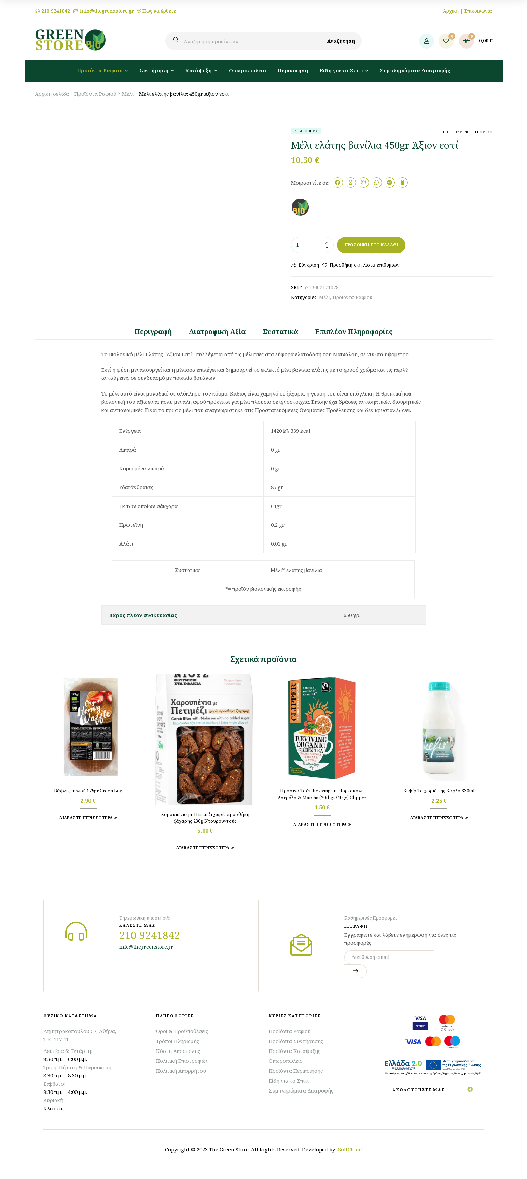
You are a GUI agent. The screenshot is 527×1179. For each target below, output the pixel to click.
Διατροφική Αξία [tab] (217, 331)
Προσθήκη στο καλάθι (371, 245)
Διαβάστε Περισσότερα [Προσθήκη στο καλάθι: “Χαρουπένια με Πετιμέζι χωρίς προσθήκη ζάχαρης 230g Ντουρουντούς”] (203, 848)
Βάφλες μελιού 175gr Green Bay (88, 791)
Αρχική (451, 11)
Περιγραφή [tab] (153, 331)
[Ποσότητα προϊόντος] (312, 245)
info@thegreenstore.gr (107, 11)
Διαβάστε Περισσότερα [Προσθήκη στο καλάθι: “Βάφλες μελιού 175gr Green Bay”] (86, 818)
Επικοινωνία (478, 11)
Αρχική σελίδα (52, 93)
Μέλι (128, 93)
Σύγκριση (308, 265)
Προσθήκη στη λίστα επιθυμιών (365, 265)
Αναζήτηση (341, 41)
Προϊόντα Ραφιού (95, 93)
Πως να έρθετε (159, 11)
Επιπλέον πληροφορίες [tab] (354, 331)
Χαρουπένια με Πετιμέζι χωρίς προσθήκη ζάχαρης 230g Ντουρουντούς (205, 818)
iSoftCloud (349, 1149)
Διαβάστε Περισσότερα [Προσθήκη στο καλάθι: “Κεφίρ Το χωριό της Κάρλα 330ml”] (436, 818)
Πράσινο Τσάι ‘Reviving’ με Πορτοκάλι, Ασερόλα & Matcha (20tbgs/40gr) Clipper (322, 794)
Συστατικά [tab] (280, 331)
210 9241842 (55, 11)
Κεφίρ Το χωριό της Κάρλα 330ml (439, 791)
